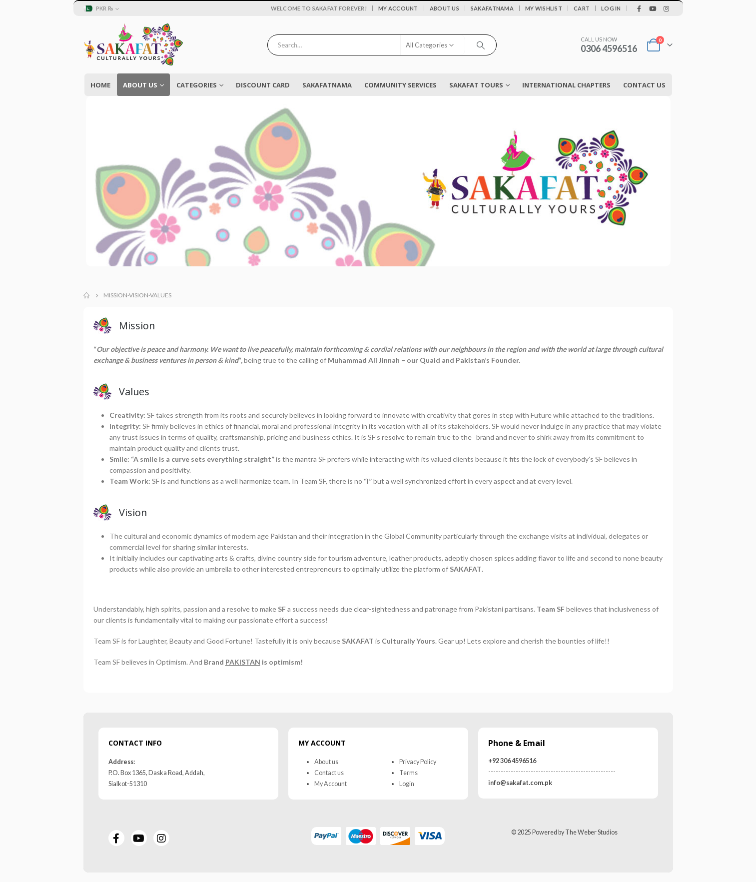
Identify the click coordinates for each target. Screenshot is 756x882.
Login (406, 783)
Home (100, 84)
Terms (408, 772)
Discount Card (263, 84)
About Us (444, 8)
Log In (611, 8)
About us (326, 761)
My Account (398, 8)
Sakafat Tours (476, 84)
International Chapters (566, 84)
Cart (582, 8)
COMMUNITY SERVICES (400, 84)
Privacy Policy (417, 761)
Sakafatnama (492, 8)
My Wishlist (543, 8)
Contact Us (644, 84)
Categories (196, 84)
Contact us (329, 772)
